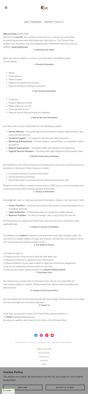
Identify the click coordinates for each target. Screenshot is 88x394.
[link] (44, 7)
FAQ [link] (44, 364)
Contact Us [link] (44, 356)
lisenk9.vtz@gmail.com (24, 316)
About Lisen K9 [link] (44, 349)
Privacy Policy (9, 379)
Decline (22, 388)
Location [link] (44, 360)
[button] (5, 7)
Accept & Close (65, 388)
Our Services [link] (44, 352)
